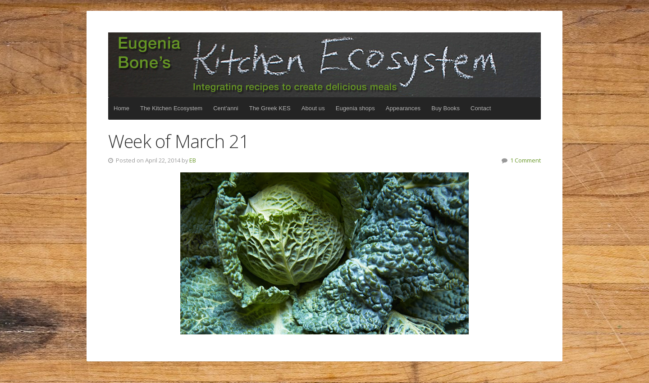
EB (192, 160)
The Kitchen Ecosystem (324, 64)
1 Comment (525, 160)
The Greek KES (270, 108)
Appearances (403, 108)
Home (121, 108)
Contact (481, 108)
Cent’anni (225, 108)
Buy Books (445, 108)
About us (313, 108)
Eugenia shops (355, 108)
